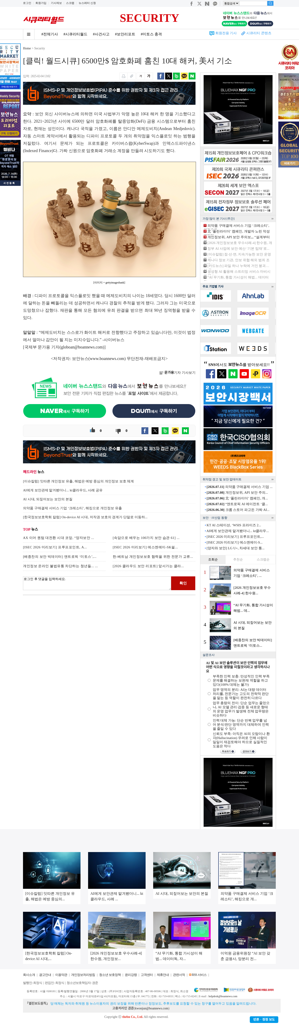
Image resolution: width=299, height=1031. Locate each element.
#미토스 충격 (151, 34)
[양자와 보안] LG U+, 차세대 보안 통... (235, 548)
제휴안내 (163, 975)
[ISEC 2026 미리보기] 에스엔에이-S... (234, 542)
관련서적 (179, 975)
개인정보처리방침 (83, 975)
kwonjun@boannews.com (151, 1008)
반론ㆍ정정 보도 (264, 1019)
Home (27, 48)
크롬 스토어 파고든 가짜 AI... (238, 510)
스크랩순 (263, 559)
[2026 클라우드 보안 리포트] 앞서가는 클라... (148, 566)
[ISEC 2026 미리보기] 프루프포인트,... (235, 536)
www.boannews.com (107, 358)
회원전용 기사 (226, 33)
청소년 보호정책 (110, 975)
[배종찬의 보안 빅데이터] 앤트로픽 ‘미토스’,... (59, 556)
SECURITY (149, 17)
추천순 (238, 559)
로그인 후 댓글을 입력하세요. (97, 583)
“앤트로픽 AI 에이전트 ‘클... (237, 504)
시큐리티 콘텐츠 (258, 33)
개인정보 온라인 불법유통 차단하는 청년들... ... (60, 566)
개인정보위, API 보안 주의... (237, 492)
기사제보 (56, 3)
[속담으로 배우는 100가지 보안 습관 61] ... (146, 538)
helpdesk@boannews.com (222, 996)
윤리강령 (131, 975)
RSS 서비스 (199, 975)
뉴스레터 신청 (87, 3)
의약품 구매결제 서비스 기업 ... (240, 487)
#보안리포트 (125, 34)
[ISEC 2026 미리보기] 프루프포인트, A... (55, 547)
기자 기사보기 (177, 372)
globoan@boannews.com (82, 347)
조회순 (213, 559)
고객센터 (147, 975)
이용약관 (61, 975)
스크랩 (70, 3)
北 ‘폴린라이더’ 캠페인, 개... (237, 498)
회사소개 (29, 975)
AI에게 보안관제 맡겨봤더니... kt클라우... (237, 531)
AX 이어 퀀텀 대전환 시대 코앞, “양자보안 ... (58, 538)
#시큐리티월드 (75, 34)
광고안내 (45, 975)
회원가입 (40, 3)
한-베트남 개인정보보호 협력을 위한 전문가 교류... (153, 556)
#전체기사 (49, 34)
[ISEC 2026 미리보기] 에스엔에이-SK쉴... (145, 547)
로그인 (27, 3)
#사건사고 (101, 34)
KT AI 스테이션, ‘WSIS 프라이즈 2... (234, 525)
